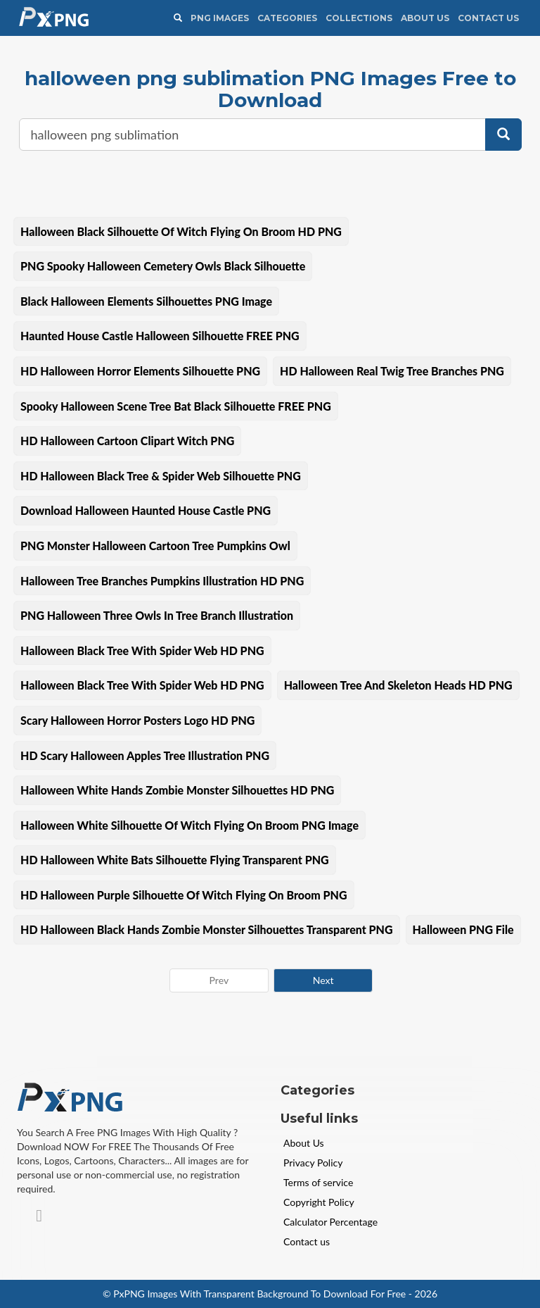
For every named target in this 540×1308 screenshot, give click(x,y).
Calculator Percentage (330, 1222)
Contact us (306, 1241)
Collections (359, 18)
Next (323, 980)
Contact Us (488, 18)
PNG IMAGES (220, 18)
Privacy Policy (312, 1163)
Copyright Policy (318, 1202)
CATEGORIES (287, 18)
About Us (425, 18)
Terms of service (318, 1182)
